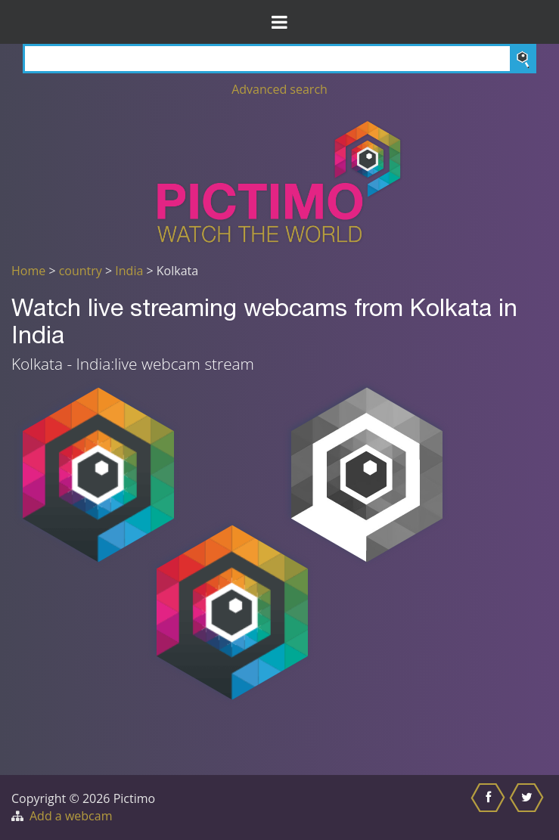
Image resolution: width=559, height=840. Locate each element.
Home (28, 270)
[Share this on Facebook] (489, 807)
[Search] (279, 58)
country (80, 270)
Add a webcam (71, 815)
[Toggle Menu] (279, 22)
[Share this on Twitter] (528, 807)
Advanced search (279, 89)
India (129, 270)
